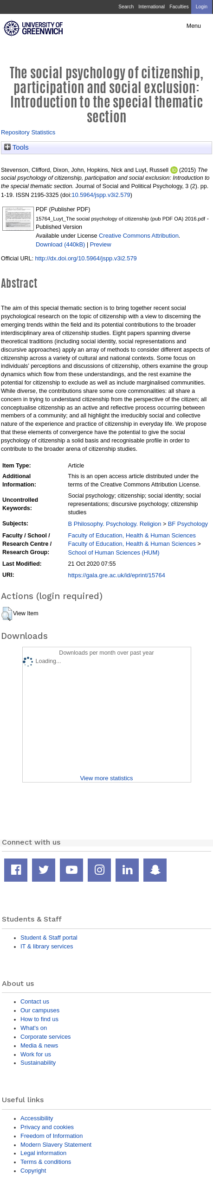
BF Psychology (188, 523)
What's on (33, 1027)
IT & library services (46, 946)
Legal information (43, 1152)
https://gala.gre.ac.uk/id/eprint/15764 (116, 575)
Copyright (33, 1170)
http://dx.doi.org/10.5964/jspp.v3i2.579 (85, 258)
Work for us (35, 1054)
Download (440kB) (60, 244)
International (151, 6)
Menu (194, 26)
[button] (6, 614)
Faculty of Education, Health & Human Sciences (132, 535)
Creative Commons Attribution (139, 235)
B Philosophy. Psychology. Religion (114, 523)
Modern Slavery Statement (55, 1144)
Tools (16, 147)
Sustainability (38, 1062)
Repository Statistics (28, 132)
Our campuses (39, 1010)
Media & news (39, 1045)
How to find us (39, 1019)
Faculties (178, 6)
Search (126, 6)
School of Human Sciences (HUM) (114, 552)
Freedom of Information (51, 1135)
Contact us (34, 1001)
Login (201, 6)
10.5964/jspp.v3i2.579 (100, 194)
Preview (100, 244)
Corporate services (45, 1036)
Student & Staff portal (48, 937)
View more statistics (106, 778)
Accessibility (36, 1118)
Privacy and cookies (47, 1127)
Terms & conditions (45, 1161)
